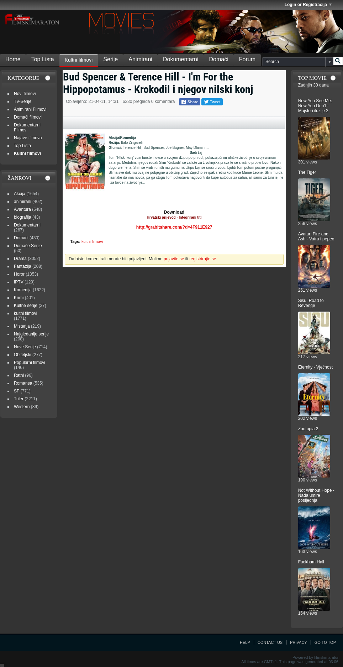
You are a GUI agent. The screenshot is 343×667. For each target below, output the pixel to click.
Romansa (23, 383)
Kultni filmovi (79, 60)
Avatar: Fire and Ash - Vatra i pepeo (316, 236)
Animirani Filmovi (30, 109)
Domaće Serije (28, 245)
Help (245, 642)
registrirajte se (202, 258)
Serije (110, 59)
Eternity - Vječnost (315, 367)
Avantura (22, 209)
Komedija (23, 289)
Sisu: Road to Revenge (311, 303)
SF (16, 391)
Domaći (218, 59)
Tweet (212, 101)
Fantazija (22, 266)
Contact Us (270, 642)
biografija (22, 217)
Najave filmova (28, 137)
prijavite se (174, 258)
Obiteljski (22, 354)
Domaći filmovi (28, 117)
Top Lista (42, 59)
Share (190, 102)
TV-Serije (22, 101)
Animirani (140, 59)
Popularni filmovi (29, 362)
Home (13, 59)
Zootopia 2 (308, 428)
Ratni (19, 375)
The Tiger (307, 172)
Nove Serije (25, 346)
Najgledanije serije (31, 334)
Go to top (325, 642)
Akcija (19, 193)
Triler (18, 398)
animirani (22, 201)
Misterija (22, 326)
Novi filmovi (25, 93)
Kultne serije (25, 305)
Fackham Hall (311, 561)
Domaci (21, 237)
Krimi (18, 297)
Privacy (298, 642)
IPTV (18, 282)
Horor (19, 274)
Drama (20, 258)
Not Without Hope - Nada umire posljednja (316, 495)
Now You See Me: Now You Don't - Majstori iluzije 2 (315, 105)
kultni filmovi (92, 241)
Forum (247, 59)
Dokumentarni (181, 59)
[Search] (297, 61)
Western (22, 406)
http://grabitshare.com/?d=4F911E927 (174, 227)
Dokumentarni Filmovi (27, 127)
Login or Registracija (308, 4)
